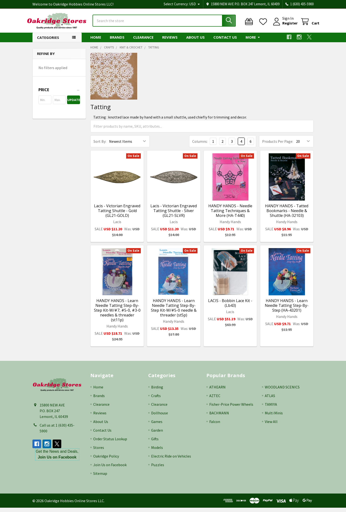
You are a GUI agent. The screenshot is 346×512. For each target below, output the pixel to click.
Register (284, 26)
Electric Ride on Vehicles (171, 460)
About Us (195, 41)
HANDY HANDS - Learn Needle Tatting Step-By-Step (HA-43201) (287, 309)
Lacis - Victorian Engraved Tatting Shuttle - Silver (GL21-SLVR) (173, 215)
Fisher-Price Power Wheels (231, 408)
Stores (98, 451)
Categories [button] (48, 41)
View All (271, 425)
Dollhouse (159, 417)
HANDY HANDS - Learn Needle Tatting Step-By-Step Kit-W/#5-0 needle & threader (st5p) (174, 312)
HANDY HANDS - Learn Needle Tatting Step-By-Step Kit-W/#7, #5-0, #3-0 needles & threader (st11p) (117, 314)
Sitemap (100, 477)
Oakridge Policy (106, 460)
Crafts (156, 400)
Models (157, 451)
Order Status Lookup (110, 443)
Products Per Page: (277, 145)
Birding (157, 391)
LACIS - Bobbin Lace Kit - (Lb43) (230, 307)
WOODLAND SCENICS (282, 391)
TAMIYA (271, 408)
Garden (157, 434)
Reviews (170, 41)
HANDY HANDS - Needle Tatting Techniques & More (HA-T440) (230, 215)
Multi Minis (274, 417)
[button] (59, 94)
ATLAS (270, 400)
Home (95, 41)
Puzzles (157, 469)
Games (156, 425)
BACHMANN (219, 417)
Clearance (143, 41)
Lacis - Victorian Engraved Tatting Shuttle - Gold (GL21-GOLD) (117, 215)
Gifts (155, 443)
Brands (117, 41)
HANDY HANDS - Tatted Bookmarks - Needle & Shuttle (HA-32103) (286, 215)
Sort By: (99, 145)
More (253, 41)
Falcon (214, 425)
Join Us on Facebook (110, 469)
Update (73, 104)
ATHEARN (217, 391)
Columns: (200, 145)
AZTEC (214, 400)
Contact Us (225, 41)
